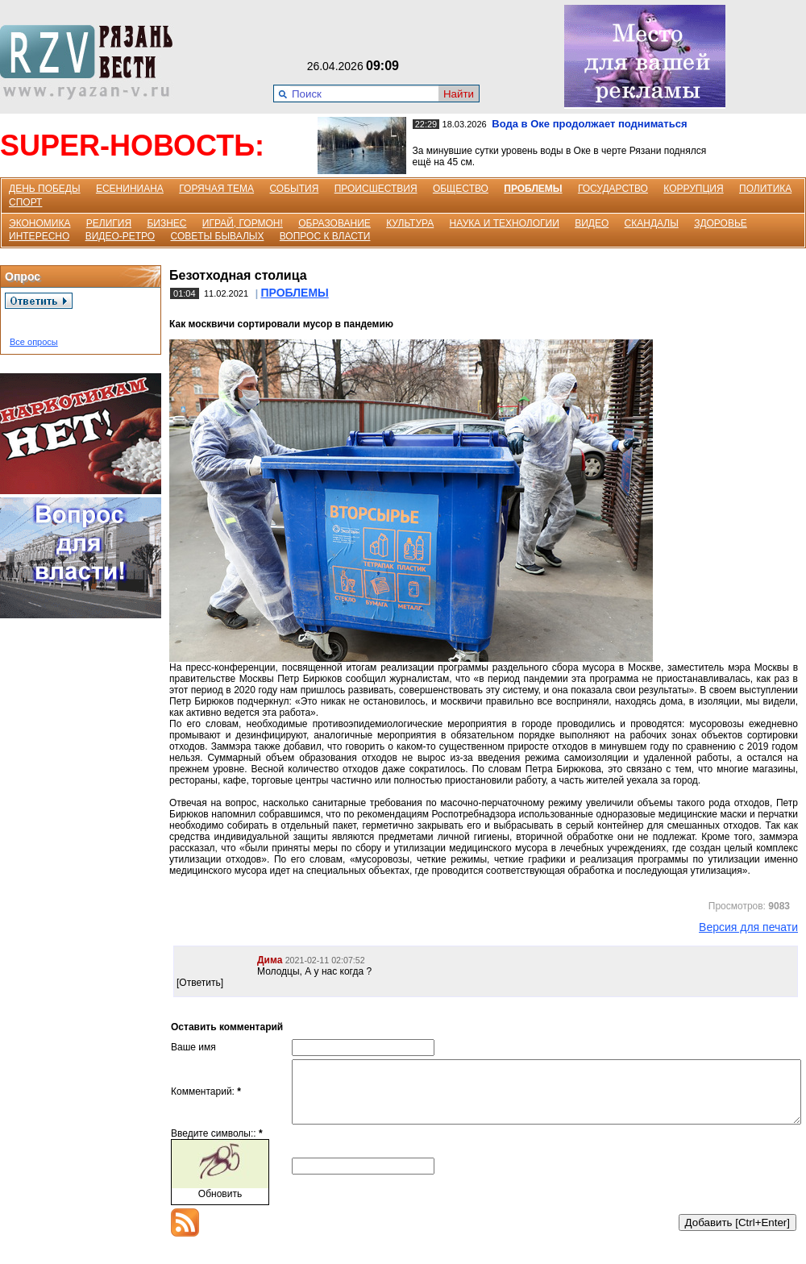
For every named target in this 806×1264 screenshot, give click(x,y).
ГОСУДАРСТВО (613, 188)
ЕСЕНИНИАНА (130, 188)
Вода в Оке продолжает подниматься (589, 124)
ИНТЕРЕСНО (39, 236)
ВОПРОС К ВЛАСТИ (325, 236)
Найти (458, 94)
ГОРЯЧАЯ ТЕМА (216, 188)
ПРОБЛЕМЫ (533, 188)
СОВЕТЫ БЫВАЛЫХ (217, 236)
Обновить (220, 1206)
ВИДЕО (592, 223)
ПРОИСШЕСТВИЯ (376, 188)
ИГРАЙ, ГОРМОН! (242, 223)
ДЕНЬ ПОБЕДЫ (45, 188)
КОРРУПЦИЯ (693, 188)
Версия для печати (748, 927)
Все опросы (34, 342)
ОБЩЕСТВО (460, 188)
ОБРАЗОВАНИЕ (334, 223)
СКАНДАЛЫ (652, 223)
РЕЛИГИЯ (108, 223)
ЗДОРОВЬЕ (720, 223)
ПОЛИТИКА (765, 188)
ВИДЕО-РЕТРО (120, 236)
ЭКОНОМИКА (39, 223)
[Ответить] (200, 982)
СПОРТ (25, 202)
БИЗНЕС (166, 223)
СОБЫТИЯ (293, 188)
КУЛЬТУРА (410, 223)
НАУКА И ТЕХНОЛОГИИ (504, 223)
